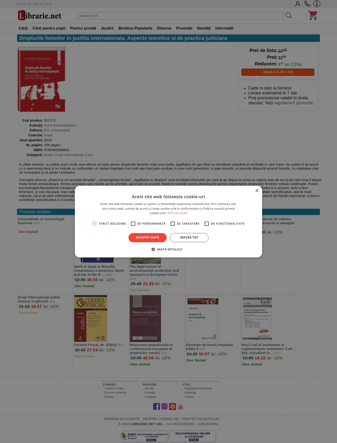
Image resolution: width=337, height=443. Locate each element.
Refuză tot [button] (189, 237)
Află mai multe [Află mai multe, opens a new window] (177, 213)
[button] (168, 249)
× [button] (257, 190)
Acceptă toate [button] (147, 237)
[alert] (168, 221)
